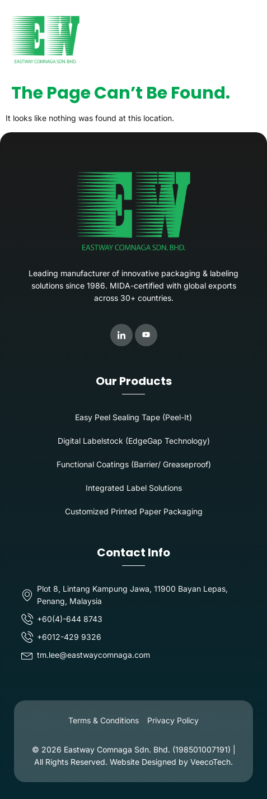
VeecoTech (210, 762)
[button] (246, 39)
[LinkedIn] (121, 335)
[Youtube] (146, 335)
